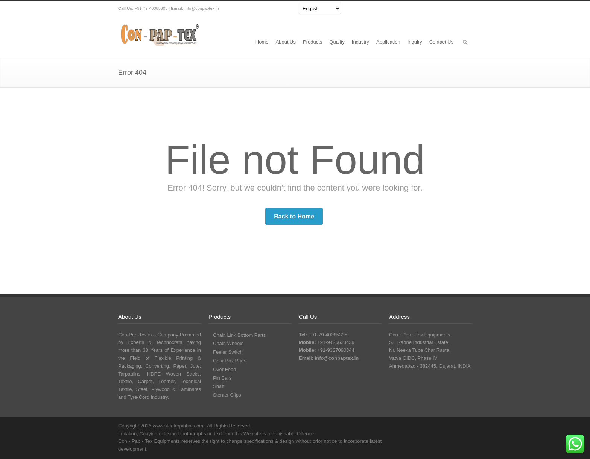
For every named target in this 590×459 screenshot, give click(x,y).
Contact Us (441, 42)
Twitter (419, 8)
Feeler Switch (228, 352)
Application (388, 42)
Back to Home (294, 216)
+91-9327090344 (335, 350)
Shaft (218, 386)
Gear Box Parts (229, 361)
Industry (360, 42)
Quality (336, 42)
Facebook (434, 8)
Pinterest (464, 8)
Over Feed (224, 369)
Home (262, 42)
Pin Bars (222, 378)
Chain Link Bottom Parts (239, 335)
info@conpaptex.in (201, 8)
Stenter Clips (227, 395)
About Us (286, 42)
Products (312, 42)
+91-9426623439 (335, 342)
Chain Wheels (228, 343)
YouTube (449, 8)
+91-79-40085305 (151, 8)
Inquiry (415, 42)
